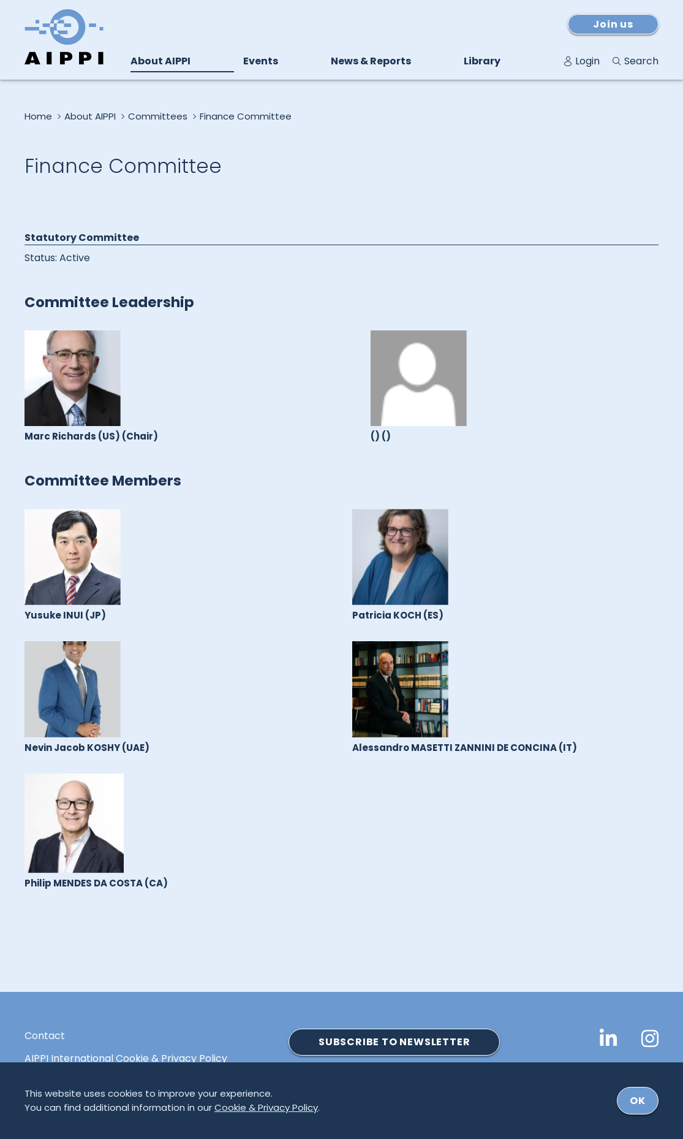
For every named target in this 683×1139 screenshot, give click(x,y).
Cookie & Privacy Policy (266, 1107)
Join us (613, 24)
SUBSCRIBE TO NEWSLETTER (394, 1042)
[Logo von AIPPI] (64, 36)
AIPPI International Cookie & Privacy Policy (126, 1059)
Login (587, 61)
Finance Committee (246, 116)
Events (260, 61)
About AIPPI (160, 61)
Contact (45, 1036)
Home (38, 116)
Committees (157, 116)
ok (638, 1101)
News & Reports (371, 61)
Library (482, 61)
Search (641, 61)
